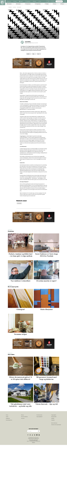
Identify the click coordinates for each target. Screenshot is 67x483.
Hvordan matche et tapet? (46, 293)
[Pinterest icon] (35, 473)
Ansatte (7, 454)
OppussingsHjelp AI (39, 454)
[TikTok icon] (32, 473)
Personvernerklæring (24, 454)
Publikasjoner (8, 456)
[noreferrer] (37, 473)
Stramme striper (20, 359)
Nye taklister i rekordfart (20, 293)
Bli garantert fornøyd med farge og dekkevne (46, 410)
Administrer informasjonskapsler (56, 462)
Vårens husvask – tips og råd (46, 442)
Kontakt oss (33, 480)
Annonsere (23, 456)
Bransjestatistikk (53, 454)
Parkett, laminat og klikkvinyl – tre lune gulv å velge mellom (20, 261)
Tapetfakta (53, 458)
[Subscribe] (38, 469)
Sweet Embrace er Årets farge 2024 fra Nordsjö (46, 261)
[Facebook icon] (28, 473)
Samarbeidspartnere (9, 458)
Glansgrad (21, 328)
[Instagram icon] (30, 473)
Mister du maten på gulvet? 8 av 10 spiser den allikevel (20, 410)
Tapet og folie (19, 203)
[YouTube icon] (39, 473)
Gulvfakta (52, 456)
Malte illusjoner (46, 328)
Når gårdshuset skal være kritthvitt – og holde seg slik (20, 443)
